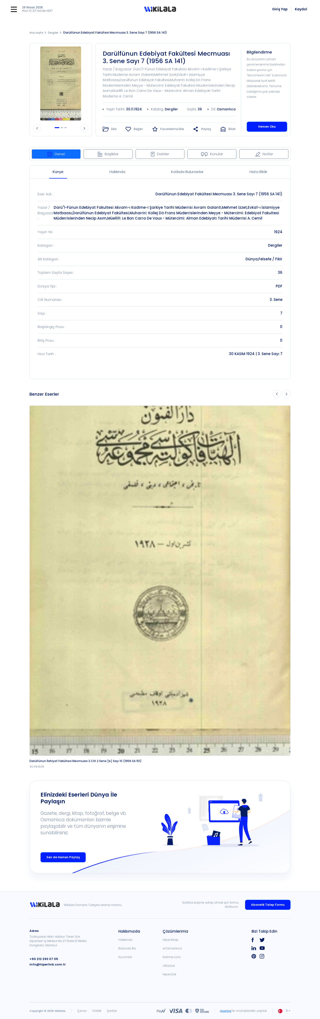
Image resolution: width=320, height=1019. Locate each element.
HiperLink (169, 974)
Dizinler (160, 153)
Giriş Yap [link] (280, 9)
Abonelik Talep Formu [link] (268, 904)
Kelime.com (172, 957)
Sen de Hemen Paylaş (63, 857)
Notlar (264, 153)
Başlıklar (108, 153)
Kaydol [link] (301, 9)
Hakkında (117, 171)
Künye (58, 171)
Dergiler (56, 32)
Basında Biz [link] (127, 948)
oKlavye (169, 965)
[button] (160, 9)
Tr (283, 1010)
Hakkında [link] (125, 939)
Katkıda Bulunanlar (187, 171)
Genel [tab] (56, 153)
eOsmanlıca (172, 948)
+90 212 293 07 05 (42, 959)
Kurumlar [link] (125, 957)
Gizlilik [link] (96, 1010)
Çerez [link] (82, 1010)
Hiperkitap (170, 939)
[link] (46, 904)
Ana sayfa (37, 32)
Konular (212, 153)
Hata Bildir (258, 171)
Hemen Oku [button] (267, 126)
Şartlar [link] (112, 1010)
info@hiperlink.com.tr (46, 964)
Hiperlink (224, 1010)
